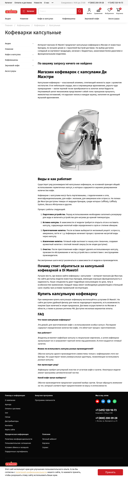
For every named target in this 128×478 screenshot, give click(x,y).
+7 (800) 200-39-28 (96, 2)
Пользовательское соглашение (18, 443)
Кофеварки (39, 25)
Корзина (46, 443)
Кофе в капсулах (45, 18)
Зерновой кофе (92, 18)
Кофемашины (68, 18)
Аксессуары (114, 18)
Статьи (7, 417)
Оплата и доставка (23, 2)
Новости (38, 2)
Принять (110, 472)
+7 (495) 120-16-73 (115, 2)
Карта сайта (10, 430)
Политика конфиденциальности (18, 439)
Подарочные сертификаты (16, 452)
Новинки (24, 18)
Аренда (8, 404)
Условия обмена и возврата (16, 447)
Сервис (45, 447)
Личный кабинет (49, 439)
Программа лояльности (45, 400)
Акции (8, 18)
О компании (10, 400)
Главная (8, 25)
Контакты (9, 425)
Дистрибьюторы (12, 421)
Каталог (8, 2)
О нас (46, 2)
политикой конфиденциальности (31, 472)
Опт (6, 413)
